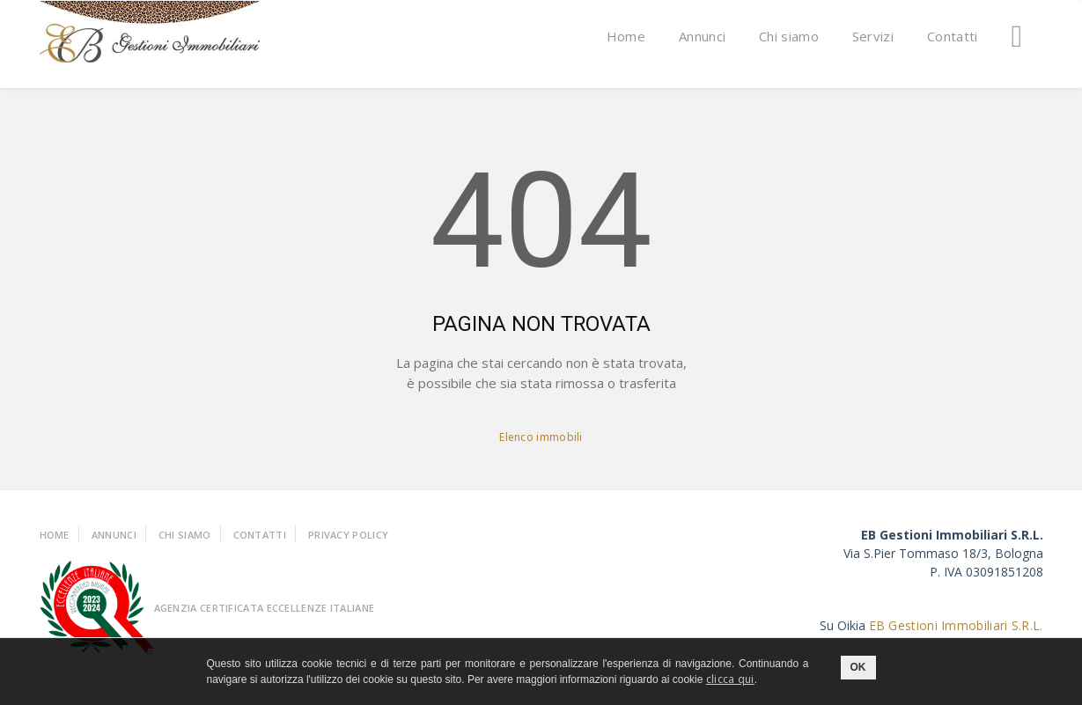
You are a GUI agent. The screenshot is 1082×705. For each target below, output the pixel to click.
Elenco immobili (541, 437)
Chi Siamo (184, 534)
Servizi (873, 36)
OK (858, 667)
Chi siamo (789, 36)
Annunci (702, 36)
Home (626, 36)
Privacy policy (348, 534)
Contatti (952, 36)
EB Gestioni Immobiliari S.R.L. (956, 625)
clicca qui (730, 679)
